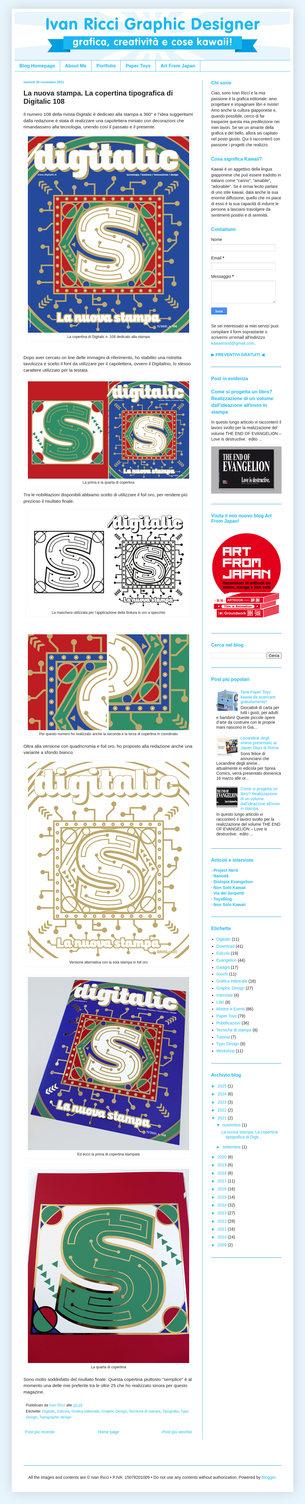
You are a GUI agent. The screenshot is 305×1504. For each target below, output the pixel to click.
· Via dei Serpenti (227, 893)
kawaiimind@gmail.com (232, 343)
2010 (223, 1237)
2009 (223, 1245)
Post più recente (40, 1432)
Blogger (268, 1477)
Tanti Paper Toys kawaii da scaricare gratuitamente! (257, 697)
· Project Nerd (224, 870)
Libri (220, 1002)
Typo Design (227, 1043)
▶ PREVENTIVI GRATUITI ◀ (238, 354)
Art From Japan (178, 65)
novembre (232, 1125)
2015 (223, 1197)
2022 (223, 1110)
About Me (76, 65)
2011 (223, 1229)
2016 (223, 1189)
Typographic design (55, 1417)
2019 (223, 1165)
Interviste (224, 995)
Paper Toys (138, 65)
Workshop (225, 1050)
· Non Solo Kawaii (228, 887)
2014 (223, 1205)
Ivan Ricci (57, 1405)
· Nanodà (219, 875)
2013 (223, 1213)
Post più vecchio (177, 1432)
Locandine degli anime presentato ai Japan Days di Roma (259, 743)
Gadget (223, 967)
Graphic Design (114, 1411)
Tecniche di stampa (144, 1411)
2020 (223, 1157)
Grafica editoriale (85, 1411)
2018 (223, 1173)
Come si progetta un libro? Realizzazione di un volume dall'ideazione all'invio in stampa (260, 798)
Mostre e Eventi (230, 1009)
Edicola (63, 1411)
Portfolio (106, 65)
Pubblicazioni (228, 1023)
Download (225, 946)
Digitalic (48, 1411)
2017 (223, 1181)
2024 (223, 1094)
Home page (108, 1432)
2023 (223, 1102)
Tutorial (223, 1037)
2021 (223, 1118)
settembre (232, 1147)
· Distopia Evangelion (232, 881)
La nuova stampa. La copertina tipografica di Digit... (249, 1134)
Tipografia (170, 1411)
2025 (223, 1086)
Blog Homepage (37, 65)
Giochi (222, 974)
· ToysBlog (221, 899)
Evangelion (226, 960)
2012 (223, 1221)
